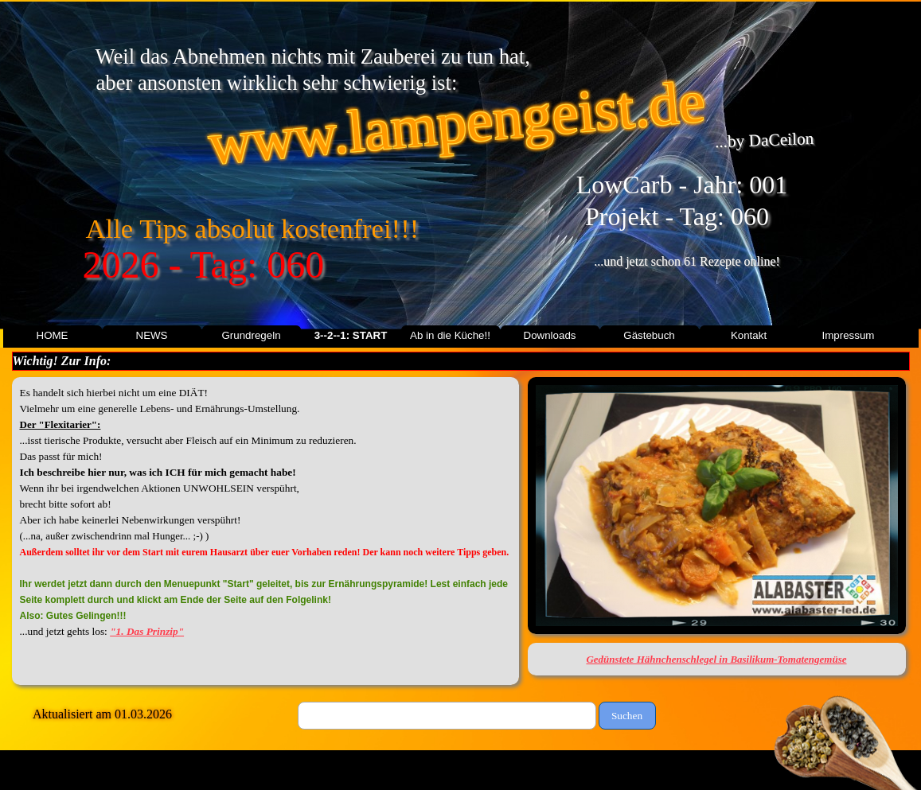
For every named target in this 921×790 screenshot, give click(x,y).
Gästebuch (648, 335)
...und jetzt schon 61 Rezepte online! (687, 261)
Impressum (848, 335)
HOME (52, 335)
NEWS (152, 335)
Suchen (626, 716)
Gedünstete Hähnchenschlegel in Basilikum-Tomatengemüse (716, 659)
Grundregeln (250, 335)
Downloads (550, 335)
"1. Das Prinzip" (147, 631)
